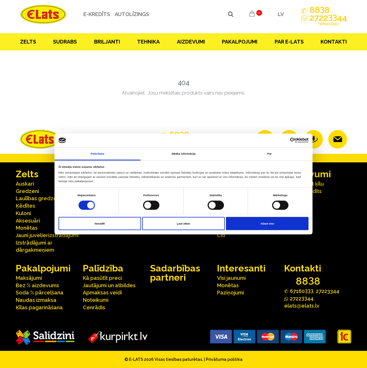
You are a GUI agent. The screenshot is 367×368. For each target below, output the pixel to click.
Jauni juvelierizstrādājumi (47, 235)
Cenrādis (94, 307)
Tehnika (148, 42)
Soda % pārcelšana (39, 293)
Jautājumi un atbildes (109, 285)
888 (320, 10)
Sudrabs (65, 42)
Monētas (27, 228)
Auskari (25, 184)
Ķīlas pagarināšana (39, 307)
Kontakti (334, 42)
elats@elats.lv (301, 306)
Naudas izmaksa (36, 300)
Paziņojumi (230, 293)
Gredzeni (27, 191)
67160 (301, 291)
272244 (328, 20)
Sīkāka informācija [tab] (183, 153)
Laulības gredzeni (38, 198)
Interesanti (241, 268)
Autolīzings (131, 14)
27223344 (327, 291)
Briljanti (107, 42)
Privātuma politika (224, 359)
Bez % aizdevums (37, 285)
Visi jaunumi (231, 278)
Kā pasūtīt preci (102, 278)
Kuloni (23, 213)
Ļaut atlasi (183, 223)
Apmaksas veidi (102, 293)
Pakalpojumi (239, 42)
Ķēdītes (25, 206)
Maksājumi (29, 278)
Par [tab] (269, 153)
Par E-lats (289, 42)
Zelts (28, 42)
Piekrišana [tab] (97, 153)
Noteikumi (95, 300)
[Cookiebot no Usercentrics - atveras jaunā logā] (283, 140)
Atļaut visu (267, 223)
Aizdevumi (191, 42)
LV (281, 14)
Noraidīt (100, 223)
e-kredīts (96, 14)
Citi (221, 235)
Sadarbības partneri (175, 273)
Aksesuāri (28, 221)
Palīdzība (103, 268)
